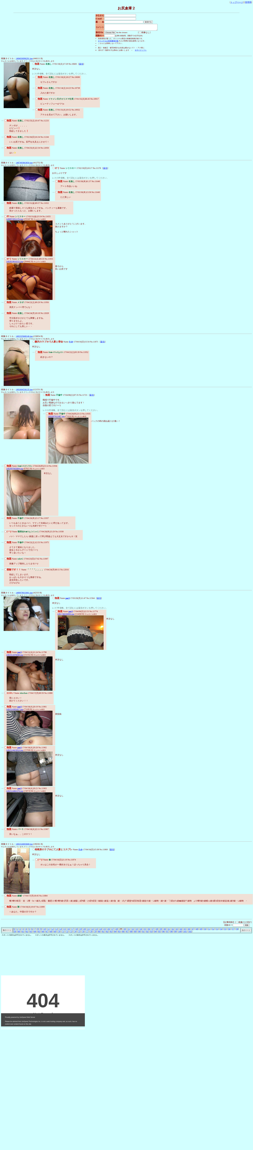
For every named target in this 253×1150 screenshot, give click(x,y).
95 (159, 932)
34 (141, 930)
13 (56, 930)
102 (190, 932)
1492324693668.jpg (24, 845)
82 (107, 932)
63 (31, 932)
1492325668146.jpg (24, 337)
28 (117, 930)
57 (233, 930)
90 (139, 932)
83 (111, 932)
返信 (81, 65)
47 (193, 930)
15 (65, 930)
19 (80, 930)
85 (119, 932)
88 (131, 932)
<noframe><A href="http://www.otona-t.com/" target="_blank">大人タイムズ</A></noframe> (43, 1002)
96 (163, 932)
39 (161, 930)
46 (189, 930)
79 (95, 932)
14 (60, 930)
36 (149, 930)
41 (169, 930)
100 (180, 932)
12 (52, 930)
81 (103, 932)
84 (115, 932)
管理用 (248, 2)
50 (205, 930)
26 (109, 930)
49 (201, 930)
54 (221, 930)
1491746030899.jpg (65, 615)
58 (237, 930)
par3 (67, 599)
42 (173, 930)
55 (225, 930)
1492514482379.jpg (14, 792)
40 (165, 930)
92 (147, 932)
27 (113, 930)
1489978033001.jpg (24, 594)
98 (171, 932)
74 (75, 932)
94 (155, 932)
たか (71, 343)
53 (217, 930)
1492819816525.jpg (14, 263)
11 (49, 930)
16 (68, 930)
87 (127, 932)
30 (125, 930)
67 (47, 932)
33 (137, 930)
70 (59, 932)
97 (167, 932)
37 (153, 930)
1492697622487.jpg (56, 417)
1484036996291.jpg (24, 60)
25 (105, 930)
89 (135, 932)
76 (83, 932)
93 (151, 932)
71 (63, 932)
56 (229, 930)
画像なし (141, 33)
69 (55, 932)
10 (44, 930)
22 (93, 930)
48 (197, 930)
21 (89, 930)
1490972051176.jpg (14, 220)
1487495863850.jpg (24, 164)
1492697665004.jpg (14, 470)
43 (177, 930)
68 (51, 932)
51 (209, 930)
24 (101, 930)
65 (39, 932)
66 (43, 932)
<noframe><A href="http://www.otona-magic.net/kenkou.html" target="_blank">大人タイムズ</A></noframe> (40, 971)
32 (133, 930)
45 (185, 930)
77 (87, 932)
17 (73, 930)
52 (213, 930)
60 (19, 932)
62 (27, 932)
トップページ (236, 2)
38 (157, 930)
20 (85, 930)
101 (185, 932)
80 (99, 932)
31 (129, 930)
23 (97, 930)
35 (145, 930)
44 (181, 930)
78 (91, 932)
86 (123, 932)
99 (175, 932)
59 (15, 932)
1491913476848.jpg (14, 656)
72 (67, 932)
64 (35, 932)
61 (23, 932)
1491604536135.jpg (24, 391)
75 (79, 932)
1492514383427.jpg (14, 710)
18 (77, 930)
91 (143, 932)
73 (71, 932)
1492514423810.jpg (14, 751)
